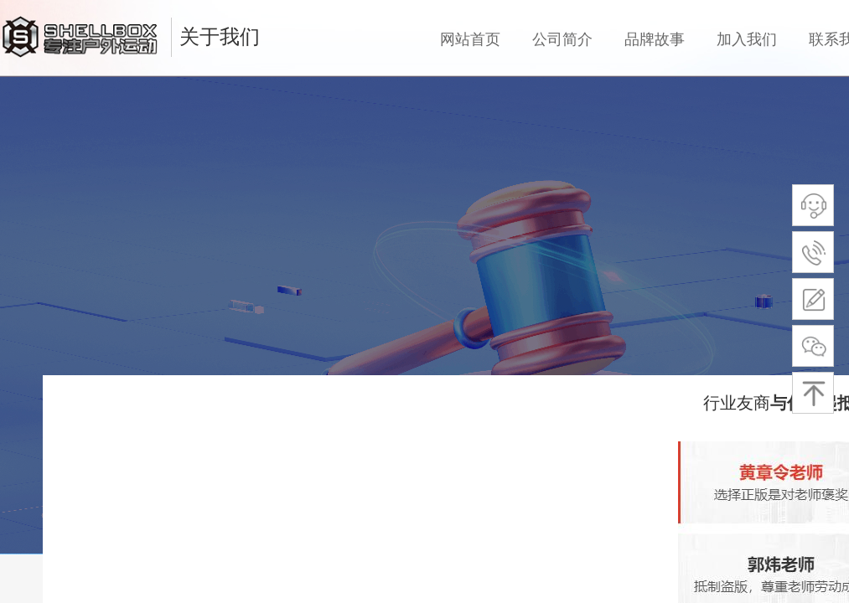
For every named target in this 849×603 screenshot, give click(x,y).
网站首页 (470, 39)
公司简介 (562, 39)
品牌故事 (654, 39)
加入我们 (747, 39)
